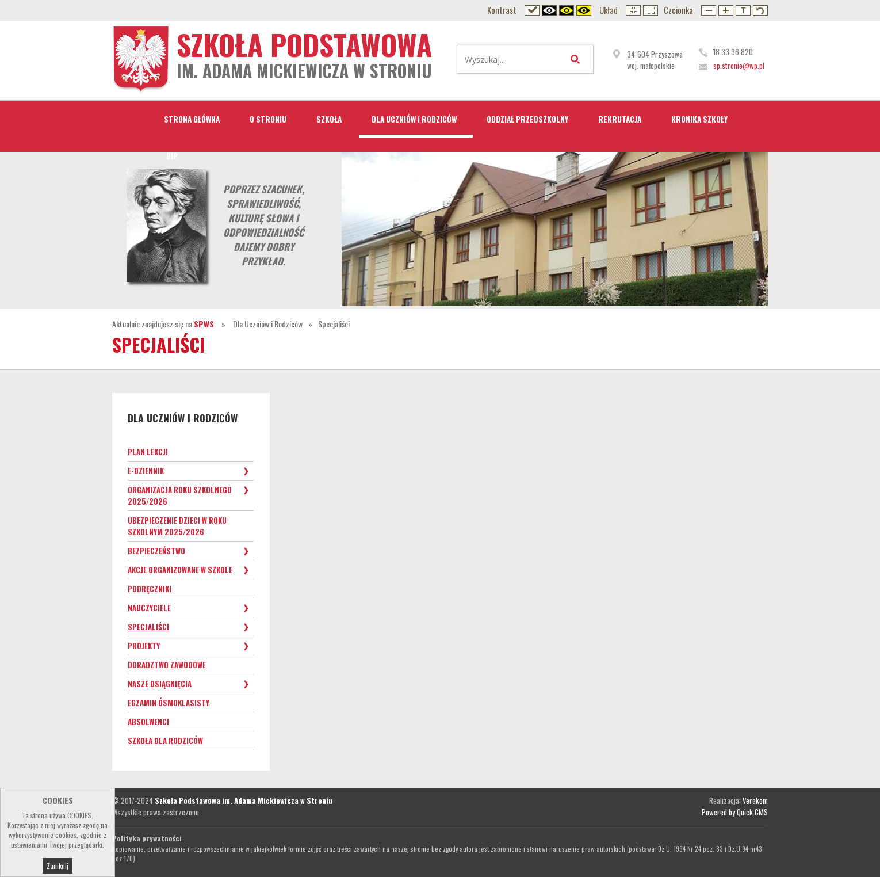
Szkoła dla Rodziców (165, 740)
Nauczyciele (149, 607)
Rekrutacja (619, 119)
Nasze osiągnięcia (160, 683)
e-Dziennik (146, 470)
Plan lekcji (148, 451)
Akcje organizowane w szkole (180, 569)
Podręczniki (149, 588)
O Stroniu (268, 119)
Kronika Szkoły (699, 119)
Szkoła (329, 119)
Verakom (755, 800)
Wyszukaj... (577, 59)
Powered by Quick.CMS (735, 812)
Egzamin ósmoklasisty (168, 702)
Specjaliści (334, 324)
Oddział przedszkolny (527, 119)
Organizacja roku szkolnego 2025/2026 (180, 495)
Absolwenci (148, 721)
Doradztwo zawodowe (167, 664)
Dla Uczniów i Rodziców (414, 119)
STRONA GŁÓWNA (192, 119)
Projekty (144, 645)
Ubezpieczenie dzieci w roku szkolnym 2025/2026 (177, 525)
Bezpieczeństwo (156, 550)
